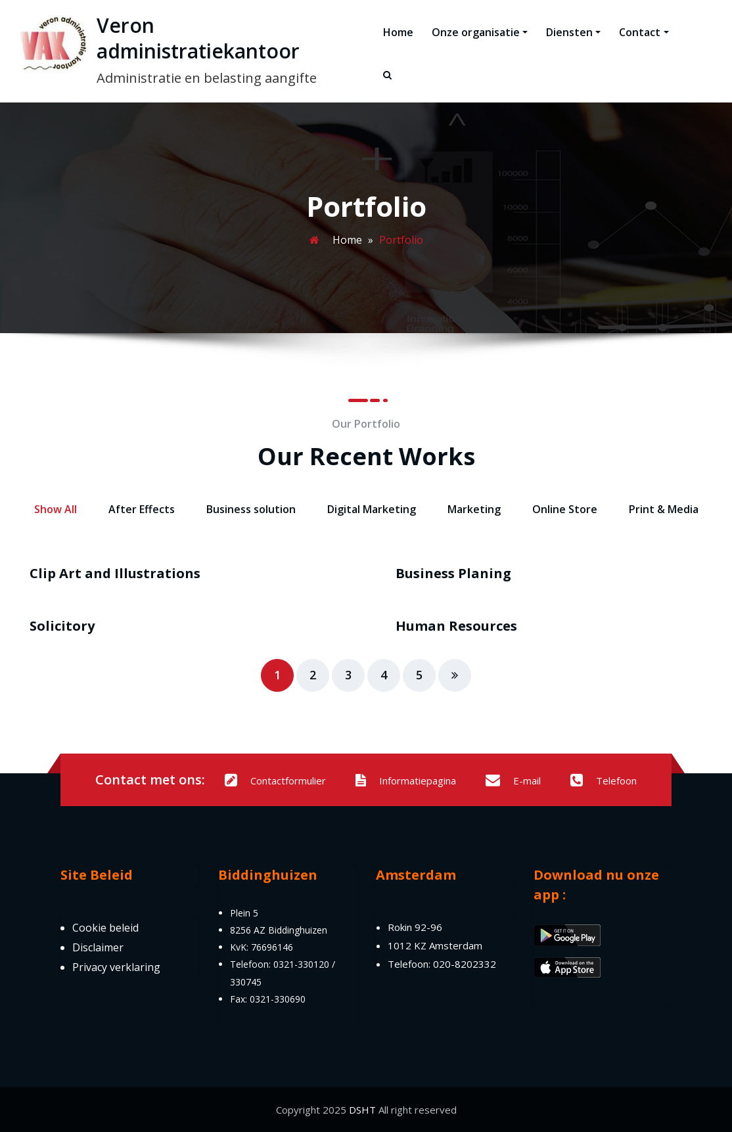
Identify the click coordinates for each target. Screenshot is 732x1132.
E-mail (513, 780)
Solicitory (62, 626)
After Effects (141, 509)
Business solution (251, 509)
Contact (643, 32)
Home (398, 32)
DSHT (362, 1109)
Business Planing (453, 573)
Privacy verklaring (116, 967)
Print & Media (663, 509)
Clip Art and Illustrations (115, 573)
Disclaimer (98, 947)
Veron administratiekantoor (198, 38)
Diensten (573, 32)
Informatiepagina (405, 780)
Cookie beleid (105, 927)
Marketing (474, 509)
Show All (55, 509)
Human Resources (456, 626)
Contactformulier (275, 780)
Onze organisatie (480, 32)
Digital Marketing (371, 509)
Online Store (564, 509)
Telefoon (603, 780)
